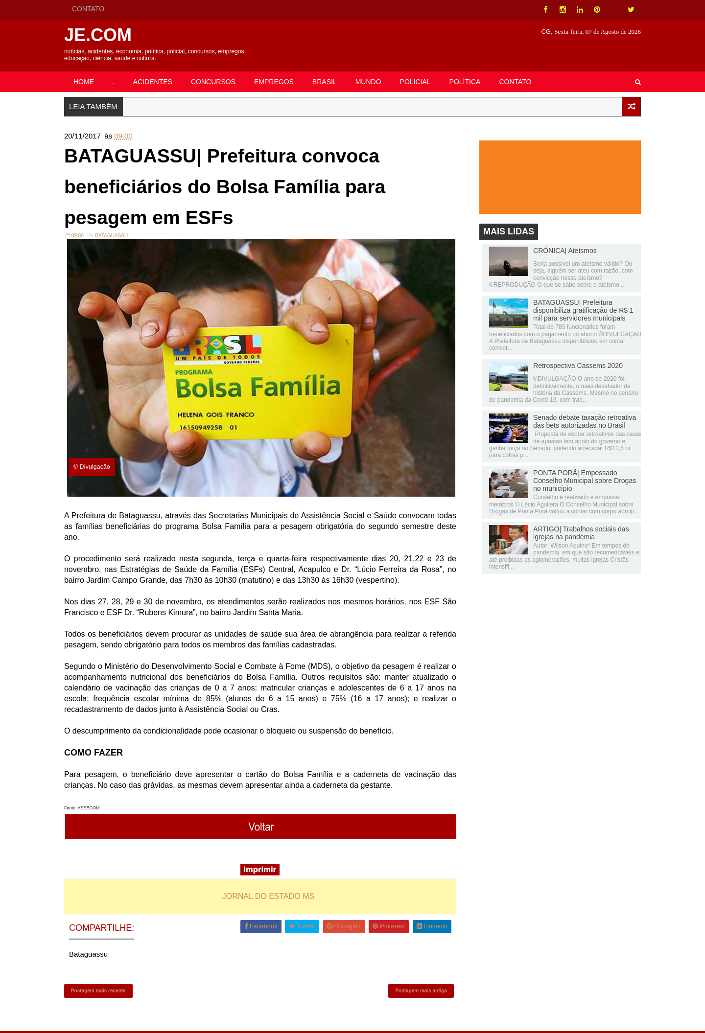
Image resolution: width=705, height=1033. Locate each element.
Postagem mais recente (100, 991)
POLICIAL (417, 82)
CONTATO (90, 9)
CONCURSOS (215, 82)
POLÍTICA (467, 82)
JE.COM (100, 35)
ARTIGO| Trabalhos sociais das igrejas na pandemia (579, 533)
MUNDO (370, 82)
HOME (85, 82)
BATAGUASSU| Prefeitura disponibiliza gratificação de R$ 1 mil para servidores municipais (581, 310)
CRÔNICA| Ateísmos (563, 251)
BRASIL (326, 82)
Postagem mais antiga (420, 991)
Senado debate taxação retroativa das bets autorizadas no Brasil (582, 422)
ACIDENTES (154, 82)
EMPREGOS (276, 82)
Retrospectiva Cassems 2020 (576, 366)
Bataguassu (113, 237)
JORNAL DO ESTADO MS (269, 897)
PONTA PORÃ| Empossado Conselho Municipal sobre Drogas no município (582, 481)
